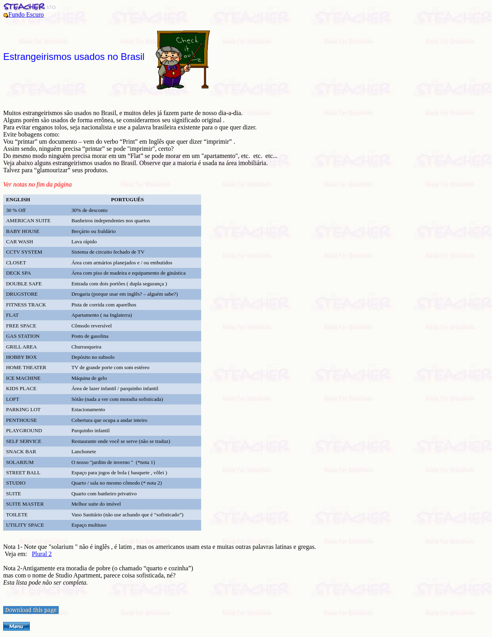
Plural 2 (42, 553)
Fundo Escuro (26, 14)
